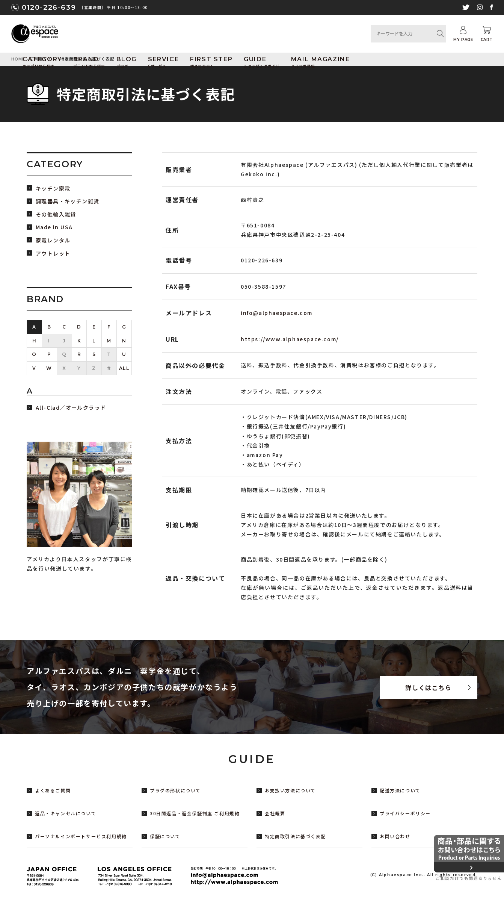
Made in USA (54, 227)
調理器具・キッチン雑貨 (67, 201)
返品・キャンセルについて (65, 813)
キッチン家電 (53, 188)
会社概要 (275, 813)
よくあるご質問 (53, 790)
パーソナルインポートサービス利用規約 (81, 836)
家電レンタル (53, 240)
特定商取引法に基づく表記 (295, 836)
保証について (165, 836)
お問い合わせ (395, 836)
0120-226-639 (49, 7)
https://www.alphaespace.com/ (290, 339)
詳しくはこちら (428, 687)
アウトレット (53, 253)
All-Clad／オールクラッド (71, 407)
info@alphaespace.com (276, 312)
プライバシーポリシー (405, 813)
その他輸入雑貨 (56, 214)
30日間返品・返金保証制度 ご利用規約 (195, 813)
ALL (124, 368)
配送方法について (400, 790)
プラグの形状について (175, 790)
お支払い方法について (290, 790)
